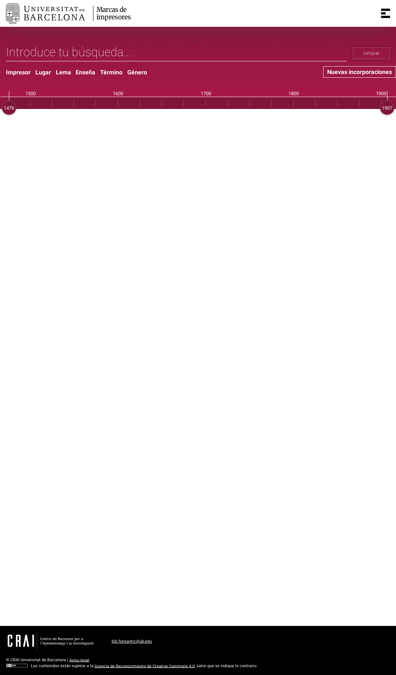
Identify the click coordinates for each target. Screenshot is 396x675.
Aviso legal (79, 660)
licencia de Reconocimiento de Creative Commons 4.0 (145, 665)
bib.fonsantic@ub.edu (132, 641)
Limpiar (372, 53)
